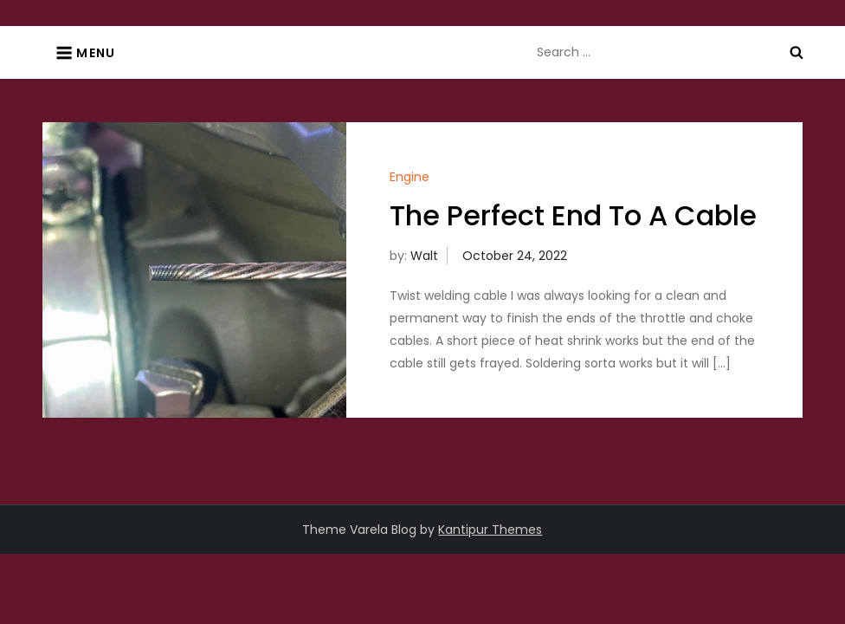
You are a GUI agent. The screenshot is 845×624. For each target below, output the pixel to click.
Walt (424, 255)
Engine (409, 177)
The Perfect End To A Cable (573, 215)
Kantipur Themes (490, 529)
